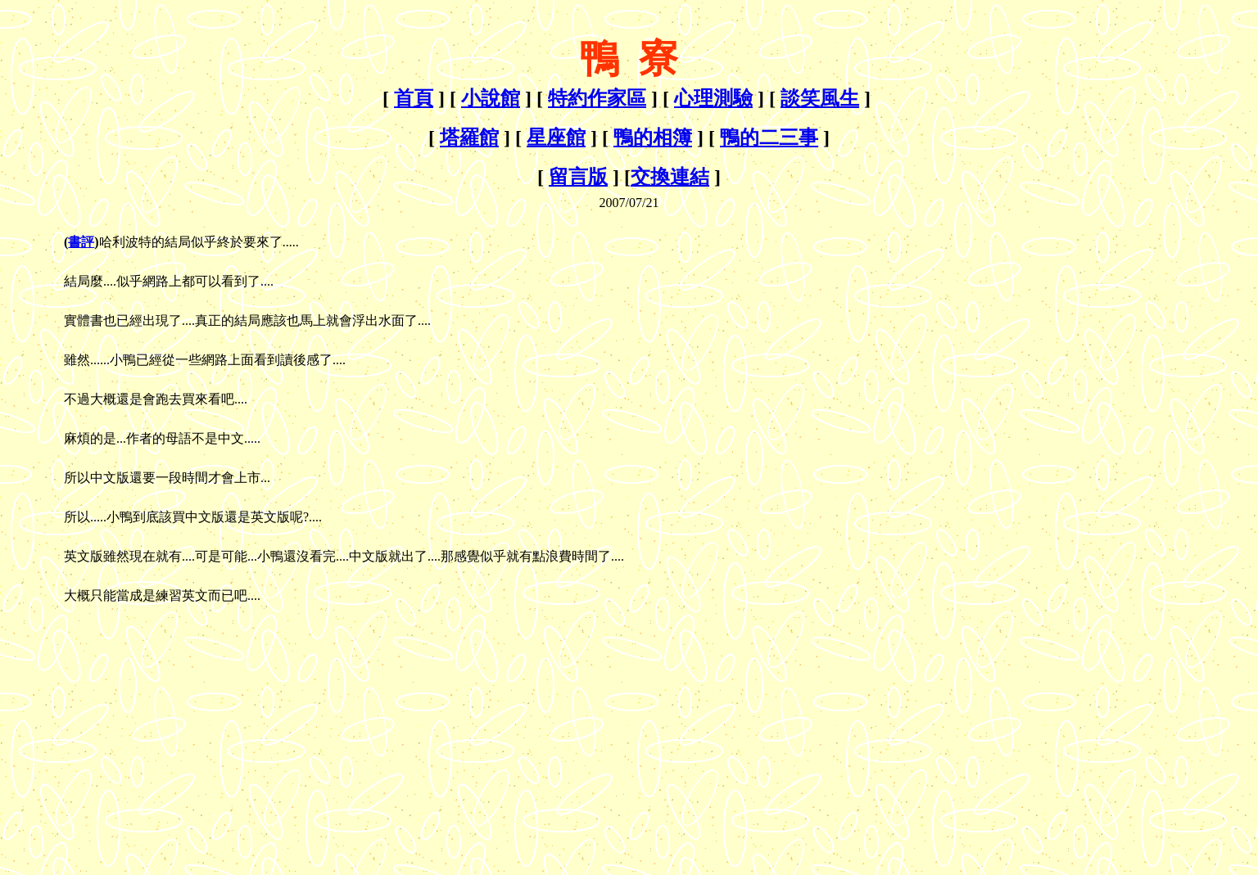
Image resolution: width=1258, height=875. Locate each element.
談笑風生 (820, 98)
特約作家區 (597, 98)
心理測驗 (713, 98)
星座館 (556, 137)
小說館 (490, 98)
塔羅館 (469, 137)
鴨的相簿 (652, 137)
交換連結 (670, 176)
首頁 (413, 98)
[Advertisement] (144, 723)
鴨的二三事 (769, 137)
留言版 (578, 176)
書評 (81, 242)
